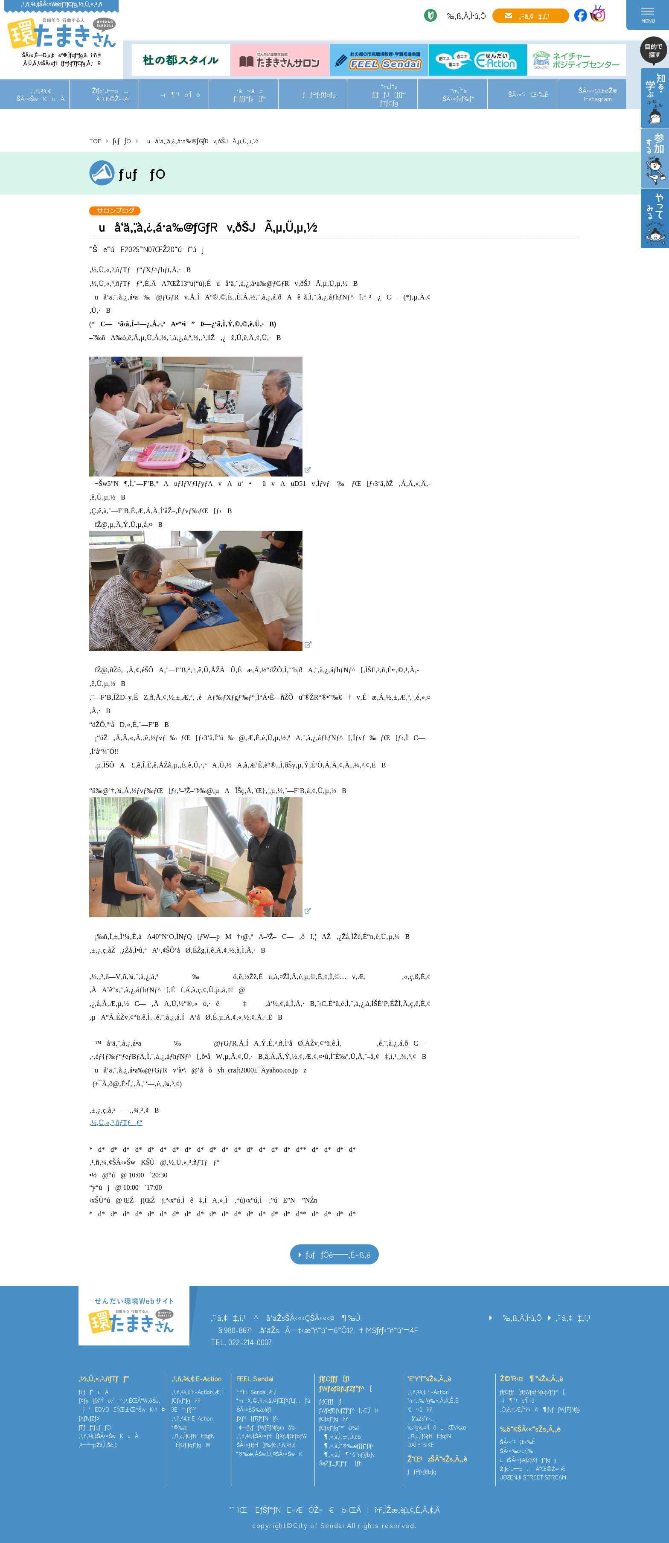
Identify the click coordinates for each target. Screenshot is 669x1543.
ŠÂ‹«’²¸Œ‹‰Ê (528, 94)
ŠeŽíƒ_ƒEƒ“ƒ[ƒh (340, 1463)
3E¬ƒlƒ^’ (185, 1409)
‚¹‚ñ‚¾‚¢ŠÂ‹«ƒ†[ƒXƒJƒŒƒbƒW (271, 1436)
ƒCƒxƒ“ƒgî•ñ (186, 1400)
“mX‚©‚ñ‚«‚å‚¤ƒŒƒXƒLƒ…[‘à (273, 1400)
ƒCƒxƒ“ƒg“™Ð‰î (339, 1428)
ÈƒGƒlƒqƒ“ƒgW (191, 1445)
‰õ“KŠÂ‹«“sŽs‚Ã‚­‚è (530, 1429)
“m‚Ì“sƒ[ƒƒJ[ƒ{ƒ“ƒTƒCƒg (389, 94)
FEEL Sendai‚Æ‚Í (256, 1392)
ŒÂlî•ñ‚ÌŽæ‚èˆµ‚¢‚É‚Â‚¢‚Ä (394, 1509)
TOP (95, 141)
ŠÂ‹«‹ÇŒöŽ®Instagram (598, 94)
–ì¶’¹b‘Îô (180, 94)
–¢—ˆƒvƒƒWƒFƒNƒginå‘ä (265, 1427)
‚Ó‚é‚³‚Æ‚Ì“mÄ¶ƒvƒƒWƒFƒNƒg (540, 1409)
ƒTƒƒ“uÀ (93, 1392)
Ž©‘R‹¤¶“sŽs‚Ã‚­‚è (531, 1378)
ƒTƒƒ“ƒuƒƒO (95, 1427)
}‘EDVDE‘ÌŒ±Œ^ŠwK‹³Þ (122, 1409)
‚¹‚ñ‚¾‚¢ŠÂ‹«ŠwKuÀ (41, 94)
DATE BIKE (420, 1445)
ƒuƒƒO (122, 141)
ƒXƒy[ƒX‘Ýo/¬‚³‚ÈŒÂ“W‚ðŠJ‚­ (119, 1400)
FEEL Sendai (254, 1378)
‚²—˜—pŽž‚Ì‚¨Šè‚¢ (98, 1445)
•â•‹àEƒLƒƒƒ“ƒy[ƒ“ (249, 94)
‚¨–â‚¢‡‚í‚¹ (534, 15)
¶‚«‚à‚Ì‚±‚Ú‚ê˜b (340, 1437)
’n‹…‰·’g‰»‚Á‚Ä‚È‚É (433, 1400)
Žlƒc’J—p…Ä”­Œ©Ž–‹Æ (110, 94)
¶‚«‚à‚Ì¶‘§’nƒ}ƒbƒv (347, 1454)
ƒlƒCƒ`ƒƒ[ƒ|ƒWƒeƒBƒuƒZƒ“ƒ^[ (345, 1383)
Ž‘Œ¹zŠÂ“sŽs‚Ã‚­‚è (437, 1458)
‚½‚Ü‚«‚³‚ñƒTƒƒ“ (116, 1122)
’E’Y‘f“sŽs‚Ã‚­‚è (429, 1378)
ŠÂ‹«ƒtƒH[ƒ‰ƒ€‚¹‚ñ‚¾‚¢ (265, 1445)
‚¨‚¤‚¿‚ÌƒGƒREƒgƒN (193, 1436)
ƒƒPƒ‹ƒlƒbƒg (319, 94)
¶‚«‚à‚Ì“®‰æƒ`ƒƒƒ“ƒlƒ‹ (346, 1445)
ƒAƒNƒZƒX (89, 1418)
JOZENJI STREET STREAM (533, 1477)
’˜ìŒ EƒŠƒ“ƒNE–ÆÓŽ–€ (281, 1509)
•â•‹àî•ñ (420, 1409)
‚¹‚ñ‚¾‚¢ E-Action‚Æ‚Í (197, 1392)
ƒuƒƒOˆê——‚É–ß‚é (338, 1254)
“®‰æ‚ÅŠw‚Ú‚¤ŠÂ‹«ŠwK (269, 1454)
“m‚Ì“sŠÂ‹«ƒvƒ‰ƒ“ (458, 94)
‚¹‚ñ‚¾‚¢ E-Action (196, 1378)
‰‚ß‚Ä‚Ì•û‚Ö (463, 15)
